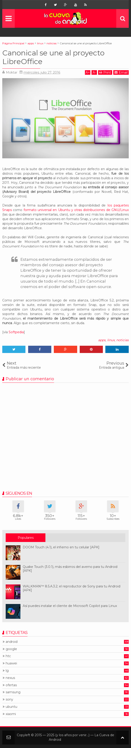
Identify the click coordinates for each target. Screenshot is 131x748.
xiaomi (11, 714)
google (11, 649)
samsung (13, 692)
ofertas (11, 685)
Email (121, 72)
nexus (10, 678)
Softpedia (16, 332)
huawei (11, 663)
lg (7, 671)
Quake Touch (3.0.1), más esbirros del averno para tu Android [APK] (70, 569)
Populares (26, 538)
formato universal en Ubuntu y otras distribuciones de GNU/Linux (76, 210)
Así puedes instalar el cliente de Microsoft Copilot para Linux (70, 606)
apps (102, 340)
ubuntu (11, 707)
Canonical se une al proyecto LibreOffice (53, 57)
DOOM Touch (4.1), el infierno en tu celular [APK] (61, 547)
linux (111, 340)
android (11, 642)
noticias (122, 340)
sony (9, 699)
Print (105, 72)
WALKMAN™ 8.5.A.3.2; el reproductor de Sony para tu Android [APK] (71, 588)
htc (8, 656)
